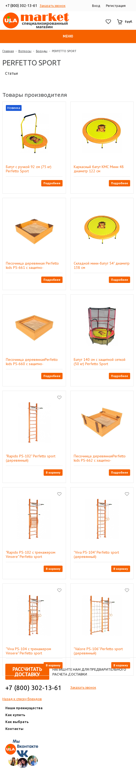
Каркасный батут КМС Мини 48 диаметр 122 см (99, 169)
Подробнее (51, 183)
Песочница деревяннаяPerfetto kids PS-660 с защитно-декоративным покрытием (32, 361)
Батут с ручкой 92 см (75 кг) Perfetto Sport (28, 169)
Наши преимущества (24, 708)
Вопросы (24, 51)
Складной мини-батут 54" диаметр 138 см (102, 265)
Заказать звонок (52, 5)
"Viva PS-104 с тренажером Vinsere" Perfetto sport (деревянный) (28, 651)
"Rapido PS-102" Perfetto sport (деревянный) (30, 458)
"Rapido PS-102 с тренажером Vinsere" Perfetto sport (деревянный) (30, 554)
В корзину (53, 472)
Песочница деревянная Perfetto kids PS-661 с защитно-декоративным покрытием (32, 265)
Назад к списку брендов (22, 699)
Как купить (15, 715)
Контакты (14, 728)
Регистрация (116, 5)
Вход (96, 5)
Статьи (11, 73)
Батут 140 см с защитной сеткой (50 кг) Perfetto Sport (99, 361)
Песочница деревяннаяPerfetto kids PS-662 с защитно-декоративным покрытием (100, 458)
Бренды (41, 51)
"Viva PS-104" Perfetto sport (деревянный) (96, 554)
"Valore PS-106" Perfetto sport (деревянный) (98, 651)
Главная (8, 51)
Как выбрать (17, 722)
